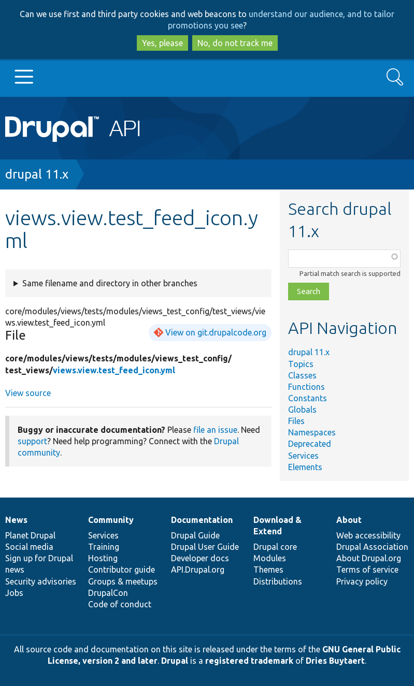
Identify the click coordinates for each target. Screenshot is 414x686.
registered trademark (249, 660)
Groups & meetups (123, 581)
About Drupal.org (368, 558)
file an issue (215, 429)
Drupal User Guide (205, 546)
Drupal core (275, 546)
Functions (306, 386)
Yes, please (162, 43)
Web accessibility (368, 535)
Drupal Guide (195, 535)
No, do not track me (235, 43)
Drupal (174, 660)
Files (296, 421)
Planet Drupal (30, 535)
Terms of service (367, 569)
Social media (29, 546)
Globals (302, 409)
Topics (300, 364)
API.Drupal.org (197, 569)
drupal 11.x (36, 174)
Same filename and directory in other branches (109, 283)
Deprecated (309, 443)
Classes (302, 375)
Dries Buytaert (335, 660)
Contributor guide (121, 569)
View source (28, 393)
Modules (269, 558)
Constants (307, 398)
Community (111, 519)
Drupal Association (372, 546)
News (16, 519)
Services (303, 455)
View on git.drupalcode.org (215, 332)
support (32, 441)
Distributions (277, 581)
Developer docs (200, 558)
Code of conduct (119, 604)
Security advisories (40, 581)
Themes (268, 569)
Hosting (103, 558)
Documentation (202, 519)
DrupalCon (108, 592)
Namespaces (312, 432)
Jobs (14, 592)
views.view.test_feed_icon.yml (114, 370)
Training (103, 546)
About (349, 519)
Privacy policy (362, 581)
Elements (305, 467)
